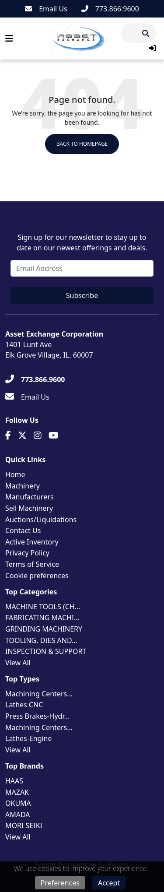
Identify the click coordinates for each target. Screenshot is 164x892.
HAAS (14, 781)
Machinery (22, 486)
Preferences (60, 883)
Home (15, 474)
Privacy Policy (27, 553)
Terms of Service (32, 564)
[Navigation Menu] (9, 38)
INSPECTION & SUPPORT (45, 651)
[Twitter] (22, 435)
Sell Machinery (29, 508)
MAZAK (17, 792)
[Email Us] (46, 9)
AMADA (17, 814)
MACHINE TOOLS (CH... (42, 606)
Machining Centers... (39, 694)
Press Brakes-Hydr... (37, 716)
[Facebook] (8, 435)
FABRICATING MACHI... (42, 617)
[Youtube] (54, 435)
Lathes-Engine (28, 738)
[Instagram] (38, 435)
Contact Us (23, 530)
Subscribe (82, 295)
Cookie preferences (37, 575)
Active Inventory (32, 542)
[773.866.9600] (110, 9)
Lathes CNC (24, 704)
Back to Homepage (82, 143)
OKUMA (18, 803)
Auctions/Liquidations (41, 519)
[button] (152, 48)
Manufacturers (29, 497)
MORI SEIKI (23, 825)
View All (18, 662)
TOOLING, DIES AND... (41, 640)
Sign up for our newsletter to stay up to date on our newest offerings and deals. (82, 242)
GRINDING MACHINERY (43, 629)
